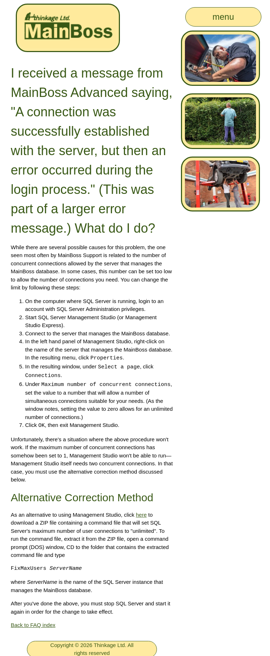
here (141, 513)
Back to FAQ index (33, 623)
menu (223, 17)
